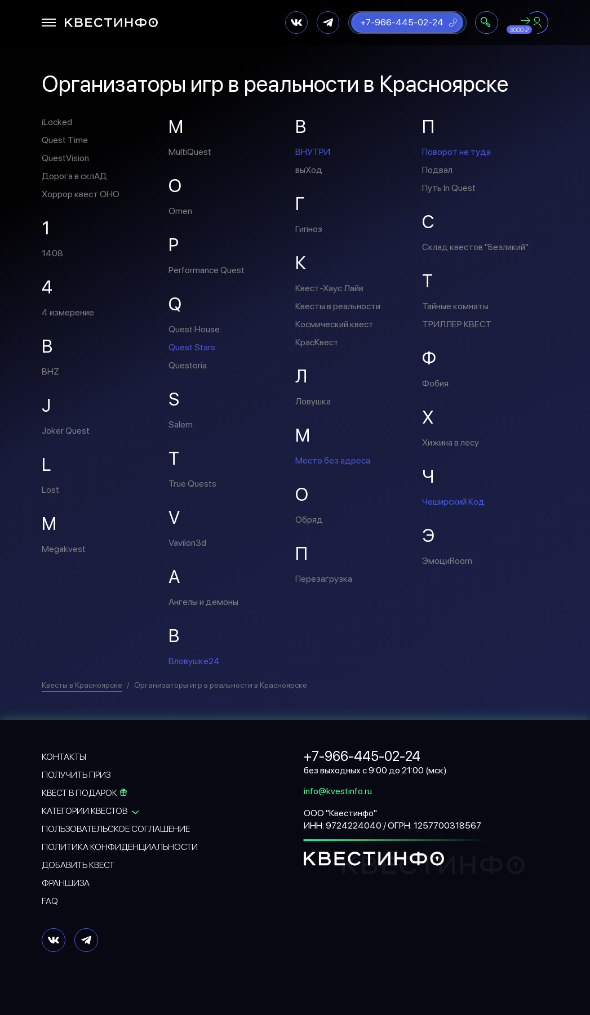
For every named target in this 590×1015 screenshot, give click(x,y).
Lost (50, 489)
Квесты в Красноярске (82, 684)
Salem (180, 424)
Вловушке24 (194, 661)
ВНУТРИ (312, 151)
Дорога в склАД (74, 176)
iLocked (57, 122)
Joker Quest (66, 430)
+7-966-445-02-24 (401, 22)
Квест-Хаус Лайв (329, 288)
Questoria (187, 365)
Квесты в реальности (337, 306)
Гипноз (308, 229)
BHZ (50, 371)
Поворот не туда (456, 151)
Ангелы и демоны (203, 601)
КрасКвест (317, 342)
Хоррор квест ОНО (80, 194)
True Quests (192, 483)
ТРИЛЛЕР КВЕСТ (456, 324)
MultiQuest (189, 151)
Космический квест (334, 324)
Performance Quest (206, 270)
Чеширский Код (453, 501)
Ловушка (313, 401)
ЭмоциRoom (447, 560)
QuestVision (65, 158)
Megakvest (64, 549)
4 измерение (68, 312)
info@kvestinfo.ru (338, 791)
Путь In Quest (449, 187)
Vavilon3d (187, 542)
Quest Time (65, 140)
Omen (180, 211)
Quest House (194, 329)
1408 (52, 253)
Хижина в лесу (450, 442)
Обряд (309, 519)
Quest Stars (191, 347)
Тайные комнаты (455, 306)
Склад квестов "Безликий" (475, 247)
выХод (308, 169)
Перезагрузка (323, 578)
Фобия (435, 383)
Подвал (437, 169)
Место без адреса (332, 460)
